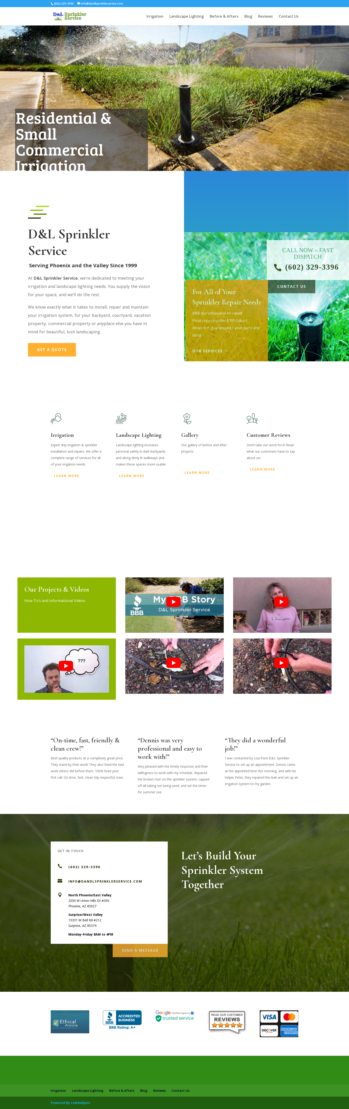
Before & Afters (224, 17)
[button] (7, 98)
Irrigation (155, 17)
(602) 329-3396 (84, 866)
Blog (248, 17)
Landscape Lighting (186, 17)
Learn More (66, 476)
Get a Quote (52, 349)
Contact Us (289, 17)
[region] (174, 98)
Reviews (265, 17)
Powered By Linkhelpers (70, 1103)
